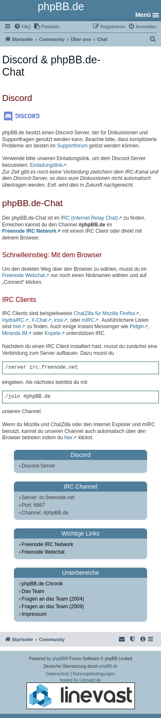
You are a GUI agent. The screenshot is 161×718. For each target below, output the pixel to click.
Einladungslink (46, 165)
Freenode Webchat (23, 275)
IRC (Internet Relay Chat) (89, 218)
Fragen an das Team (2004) (52, 599)
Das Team (32, 591)
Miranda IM (14, 333)
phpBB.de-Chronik (42, 584)
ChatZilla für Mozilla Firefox (104, 313)
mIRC (88, 320)
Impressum (33, 614)
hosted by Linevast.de (81, 693)
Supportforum (72, 146)
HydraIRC (13, 320)
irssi (58, 320)
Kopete (53, 333)
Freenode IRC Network (29, 231)
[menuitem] (22, 27)
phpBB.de (108, 666)
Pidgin (137, 326)
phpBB (58, 658)
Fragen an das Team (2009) (52, 606)
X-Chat (39, 320)
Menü (143, 14)
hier (17, 326)
